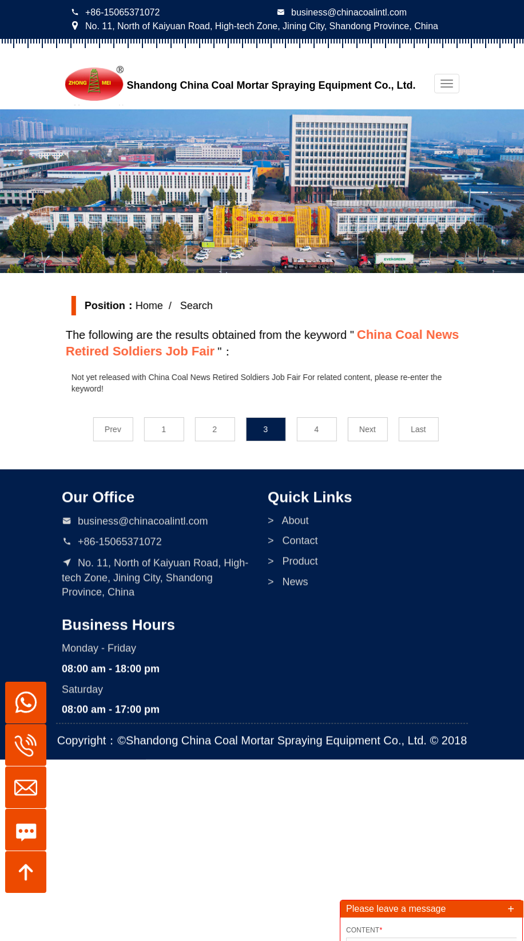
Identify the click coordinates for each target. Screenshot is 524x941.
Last (423, 429)
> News (288, 585)
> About (288, 524)
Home (155, 305)
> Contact (293, 545)
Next (373, 429)
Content (364, 930)
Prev (118, 429)
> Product (293, 565)
